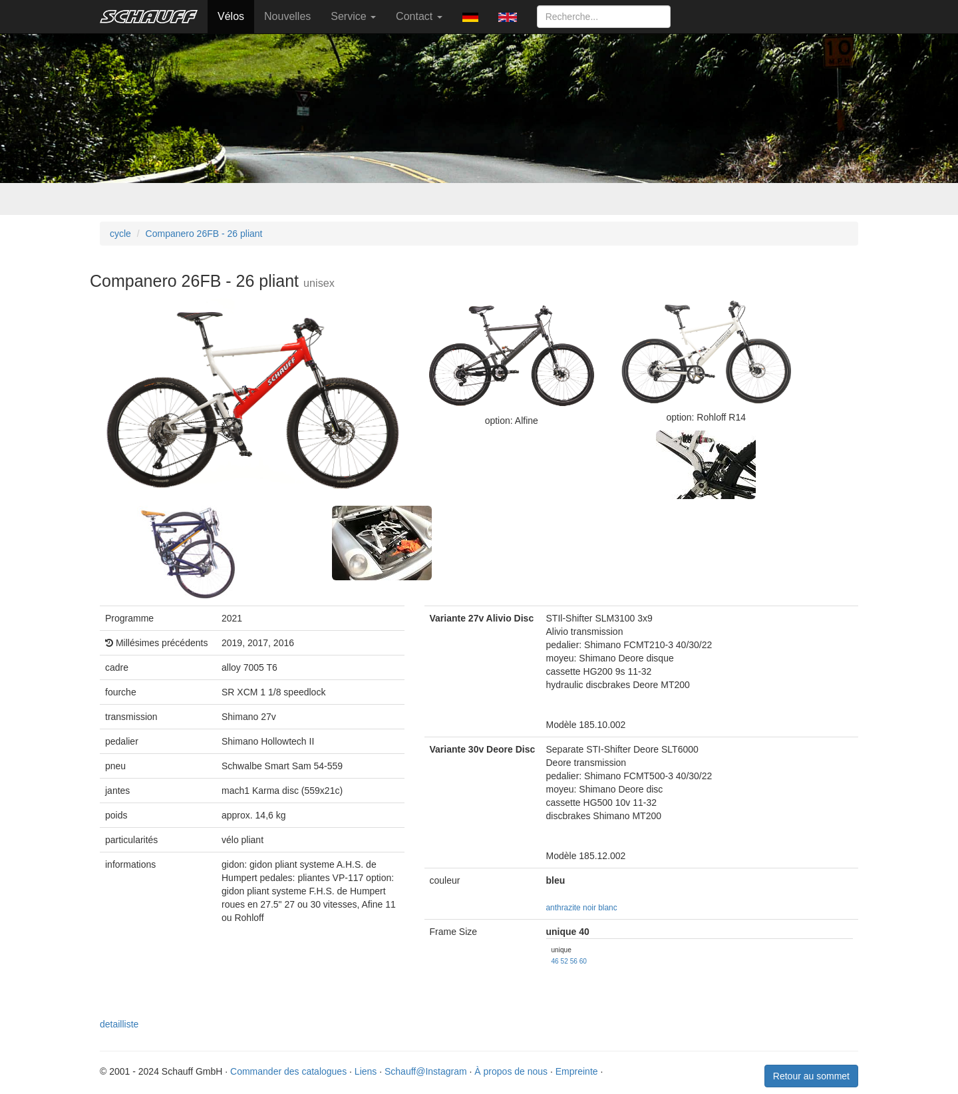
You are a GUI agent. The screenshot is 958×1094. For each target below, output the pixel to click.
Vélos (231, 16)
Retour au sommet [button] (811, 1076)
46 (555, 961)
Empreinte (577, 1071)
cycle (120, 233)
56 (573, 961)
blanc (607, 907)
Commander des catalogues (288, 1071)
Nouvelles (287, 16)
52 (564, 961)
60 (583, 961)
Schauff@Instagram (426, 1071)
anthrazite (563, 907)
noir (589, 907)
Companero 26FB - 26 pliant (204, 233)
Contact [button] (419, 16)
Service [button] (353, 16)
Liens (366, 1071)
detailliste (119, 1024)
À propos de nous (511, 1071)
